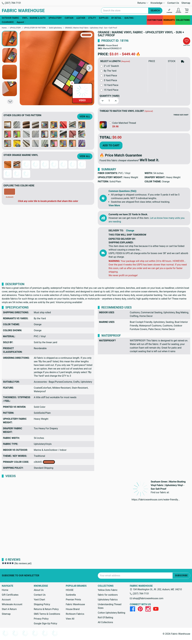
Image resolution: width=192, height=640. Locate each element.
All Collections (105, 622)
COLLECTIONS (183, 20)
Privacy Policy (41, 618)
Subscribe (181, 575)
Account (6, 599)
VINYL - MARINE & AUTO (34, 17)
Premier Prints (73, 599)
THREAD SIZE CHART (180, 115)
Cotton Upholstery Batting (111, 612)
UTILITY (93, 17)
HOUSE (69, 590)
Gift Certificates (10, 594)
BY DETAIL (117, 17)
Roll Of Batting (105, 617)
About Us (39, 590)
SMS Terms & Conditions (47, 613)
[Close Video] (72, 83)
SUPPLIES (104, 17)
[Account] (178, 11)
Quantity (109, 95)
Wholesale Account (12, 604)
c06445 (44, 462)
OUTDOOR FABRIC (11, 17)
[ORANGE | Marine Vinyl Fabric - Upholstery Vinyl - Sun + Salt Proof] (57, 68)
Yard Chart (39, 599)
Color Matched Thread (124, 123)
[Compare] (169, 11)
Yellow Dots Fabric (108, 590)
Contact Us (173, 2)
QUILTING (129, 17)
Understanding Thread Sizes (109, 606)
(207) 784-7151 (11, 2)
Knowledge (158, 2)
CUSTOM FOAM (154, 20)
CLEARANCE (8, 22)
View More (114, 205)
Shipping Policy (42, 604)
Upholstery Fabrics (108, 599)
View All (85, 116)
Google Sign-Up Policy (45, 623)
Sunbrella (71, 594)
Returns (142, 2)
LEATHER (81, 17)
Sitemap (185, 2)
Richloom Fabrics (75, 613)
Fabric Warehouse (75, 604)
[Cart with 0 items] (187, 11)
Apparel (21, 22)
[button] (89, 68)
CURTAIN (70, 17)
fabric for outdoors (108, 594)
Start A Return (9, 609)
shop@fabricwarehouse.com (146, 598)
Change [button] (130, 230)
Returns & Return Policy (46, 609)
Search (155, 10)
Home (5, 590)
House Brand (112, 45)
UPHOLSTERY (55, 17)
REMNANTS (169, 20)
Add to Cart (111, 145)
